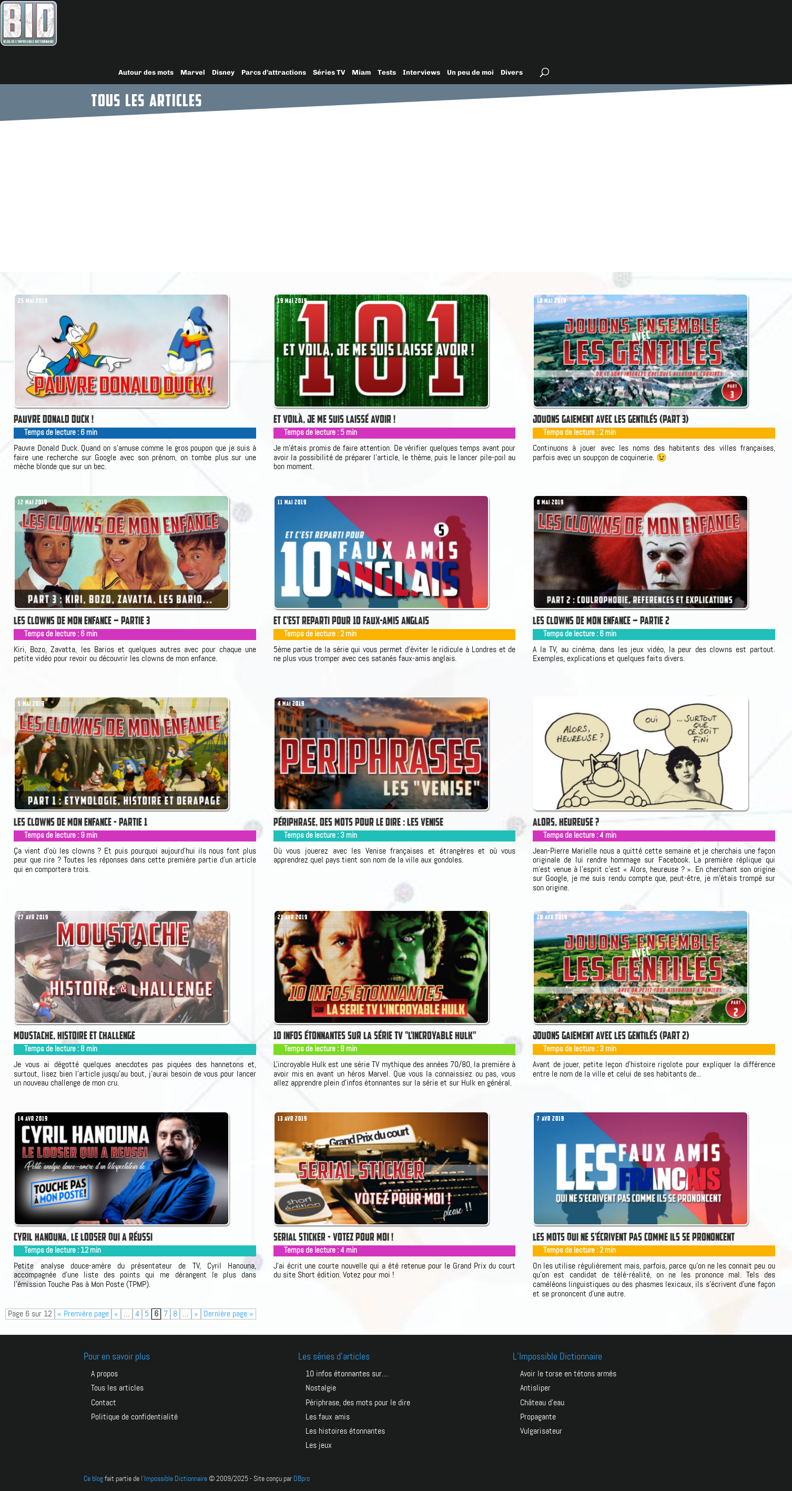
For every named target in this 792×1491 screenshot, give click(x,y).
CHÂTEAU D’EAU (542, 1403)
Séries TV (329, 72)
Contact (103, 1403)
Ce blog (93, 1478)
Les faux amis (328, 1417)
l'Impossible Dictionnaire (174, 1478)
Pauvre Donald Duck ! (54, 419)
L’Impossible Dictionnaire (557, 1357)
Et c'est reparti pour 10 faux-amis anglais (351, 620)
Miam (361, 72)
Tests (387, 72)
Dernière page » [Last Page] (228, 1314)
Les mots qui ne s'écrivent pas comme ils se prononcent (634, 1237)
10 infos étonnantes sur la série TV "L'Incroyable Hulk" (374, 1035)
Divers (512, 72)
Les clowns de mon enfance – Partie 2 (601, 620)
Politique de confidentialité (134, 1417)
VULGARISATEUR (541, 1431)
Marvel (192, 72)
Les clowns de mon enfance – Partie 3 (82, 620)
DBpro (301, 1478)
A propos (104, 1374)
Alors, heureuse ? (566, 822)
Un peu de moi (470, 72)
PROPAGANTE (538, 1417)
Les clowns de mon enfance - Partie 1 (80, 822)
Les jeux (319, 1446)
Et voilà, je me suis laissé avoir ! (334, 419)
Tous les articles (117, 1388)
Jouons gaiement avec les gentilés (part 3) (611, 419)
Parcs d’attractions (273, 72)
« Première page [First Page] (83, 1314)
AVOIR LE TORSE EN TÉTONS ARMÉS (568, 1374)
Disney (223, 72)
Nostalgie (321, 1388)
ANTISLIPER (535, 1388)
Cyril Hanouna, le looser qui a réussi (83, 1237)
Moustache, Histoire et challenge (74, 1035)
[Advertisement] (396, 193)
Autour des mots (146, 72)
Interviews (421, 72)
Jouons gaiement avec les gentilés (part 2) (611, 1035)
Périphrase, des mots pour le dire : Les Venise (358, 822)
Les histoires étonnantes (345, 1431)
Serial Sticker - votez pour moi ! (333, 1237)
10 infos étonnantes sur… (347, 1374)
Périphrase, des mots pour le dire (358, 1403)
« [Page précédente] (116, 1314)
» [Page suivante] (196, 1314)
